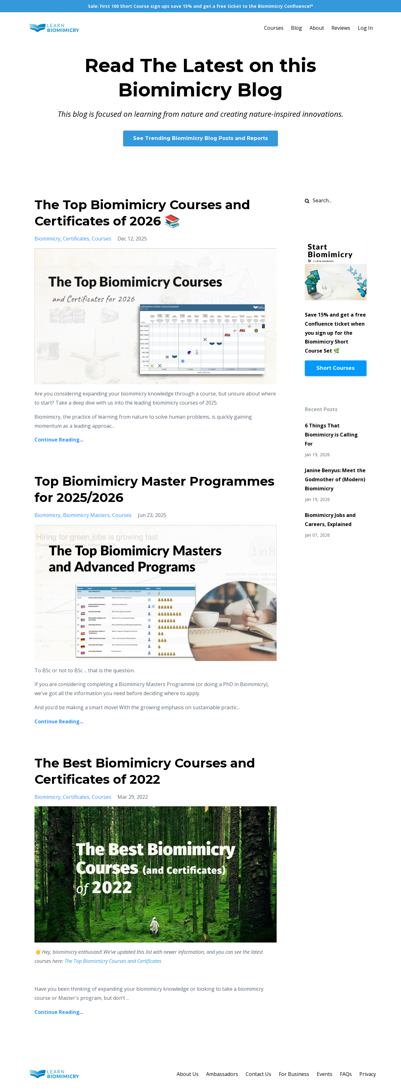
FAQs (346, 1074)
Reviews (340, 27)
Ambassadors (222, 1074)
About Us (188, 1074)
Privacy (367, 1074)
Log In (365, 27)
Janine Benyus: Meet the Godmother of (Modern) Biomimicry (335, 479)
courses (101, 238)
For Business (294, 1074)
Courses (274, 27)
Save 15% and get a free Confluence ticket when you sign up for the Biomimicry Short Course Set (335, 332)
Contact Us (258, 1074)
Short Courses (335, 368)
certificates (76, 238)
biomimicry (47, 238)
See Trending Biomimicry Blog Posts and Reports (200, 138)
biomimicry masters (86, 515)
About (317, 27)
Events (324, 1074)
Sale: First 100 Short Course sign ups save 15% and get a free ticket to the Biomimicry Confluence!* (200, 6)
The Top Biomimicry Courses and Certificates (114, 961)
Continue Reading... (58, 439)
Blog (296, 27)
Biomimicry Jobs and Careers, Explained (330, 520)
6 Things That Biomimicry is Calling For (331, 434)
